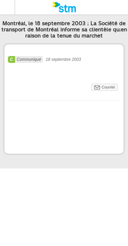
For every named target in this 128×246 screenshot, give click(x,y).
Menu (7, 7)
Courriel (108, 87)
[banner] (64, 7)
